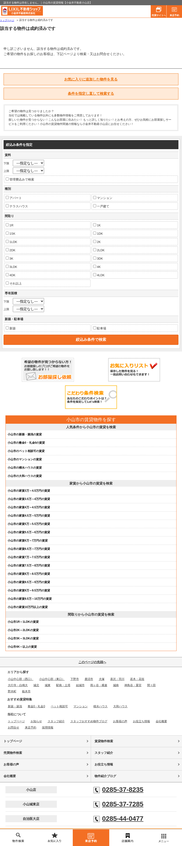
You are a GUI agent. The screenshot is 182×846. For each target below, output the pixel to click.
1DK (98, 233)
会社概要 (161, 721)
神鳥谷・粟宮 (132, 685)
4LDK (99, 275)
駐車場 (99, 328)
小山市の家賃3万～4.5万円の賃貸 (29, 490)
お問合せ (13, 727)
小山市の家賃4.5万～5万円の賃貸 (29, 515)
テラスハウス (17, 206)
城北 (36, 685)
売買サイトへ (159, 11)
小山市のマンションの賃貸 (25, 459)
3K (9, 258)
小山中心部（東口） (52, 679)
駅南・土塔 (63, 685)
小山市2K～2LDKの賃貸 (23, 630)
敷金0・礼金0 (36, 706)
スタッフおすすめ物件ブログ (88, 721)
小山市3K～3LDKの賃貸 (23, 638)
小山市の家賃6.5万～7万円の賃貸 (29, 549)
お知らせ (36, 721)
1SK (10, 233)
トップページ (7, 20)
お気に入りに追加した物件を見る (91, 79)
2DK (10, 250)
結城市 (80, 685)
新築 (11, 328)
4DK (10, 275)
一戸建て (101, 206)
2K (97, 242)
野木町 (12, 691)
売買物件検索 (13, 753)
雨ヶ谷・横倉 (98, 685)
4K (97, 267)
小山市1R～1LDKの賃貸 (23, 621)
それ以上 (14, 283)
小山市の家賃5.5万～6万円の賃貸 (29, 532)
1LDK (11, 242)
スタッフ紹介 (56, 721)
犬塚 (102, 679)
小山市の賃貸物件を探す (91, 419)
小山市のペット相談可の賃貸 (26, 451)
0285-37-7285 (118, 804)
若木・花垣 (137, 679)
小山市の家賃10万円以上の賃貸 (28, 607)
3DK (98, 258)
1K (97, 225)
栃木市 (26, 691)
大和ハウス (120, 706)
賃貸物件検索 (104, 741)
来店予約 (174, 11)
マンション (102, 198)
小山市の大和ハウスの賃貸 (25, 476)
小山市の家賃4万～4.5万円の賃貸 (29, 507)
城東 (47, 685)
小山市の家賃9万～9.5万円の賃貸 (29, 590)
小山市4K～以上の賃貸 (22, 646)
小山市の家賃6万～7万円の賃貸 (28, 540)
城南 (116, 685)
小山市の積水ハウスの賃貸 (25, 467)
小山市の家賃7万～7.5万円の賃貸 (29, 557)
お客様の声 (120, 721)
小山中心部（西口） (20, 679)
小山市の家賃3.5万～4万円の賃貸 (29, 499)
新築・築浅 (15, 706)
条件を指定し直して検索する (91, 93)
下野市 (74, 679)
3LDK (11, 267)
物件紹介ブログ (105, 776)
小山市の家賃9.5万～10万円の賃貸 (30, 598)
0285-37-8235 (118, 789)
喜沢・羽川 (117, 679)
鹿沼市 (89, 679)
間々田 (151, 685)
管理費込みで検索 (20, 179)
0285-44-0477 (118, 818)
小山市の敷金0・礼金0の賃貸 (26, 442)
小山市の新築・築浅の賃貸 (25, 434)
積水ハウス (100, 706)
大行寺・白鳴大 (18, 685)
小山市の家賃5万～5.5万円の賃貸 (29, 524)
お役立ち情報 (141, 721)
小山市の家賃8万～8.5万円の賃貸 (29, 573)
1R (10, 225)
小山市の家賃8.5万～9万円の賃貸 (29, 582)
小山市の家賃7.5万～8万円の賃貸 (29, 565)
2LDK (99, 250)
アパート (14, 198)
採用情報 (47, 727)
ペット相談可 (59, 706)
